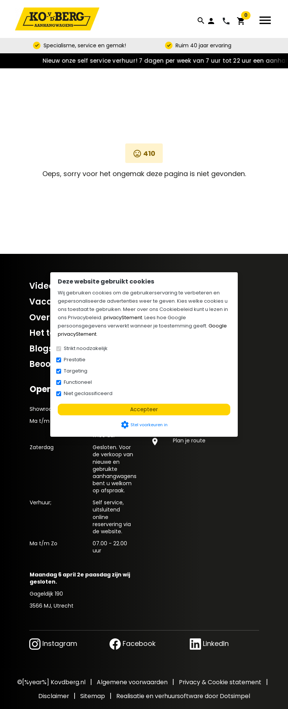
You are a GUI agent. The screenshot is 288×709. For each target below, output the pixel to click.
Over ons (48, 317)
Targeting (75, 370)
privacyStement (123, 317)
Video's (44, 286)
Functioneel (78, 382)
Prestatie (75, 359)
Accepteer (144, 409)
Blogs (41, 348)
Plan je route (189, 440)
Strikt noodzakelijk (86, 348)
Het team (49, 333)
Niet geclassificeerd (88, 393)
